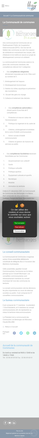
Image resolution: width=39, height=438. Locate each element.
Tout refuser (19, 227)
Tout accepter (19, 223)
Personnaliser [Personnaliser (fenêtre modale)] (19, 231)
